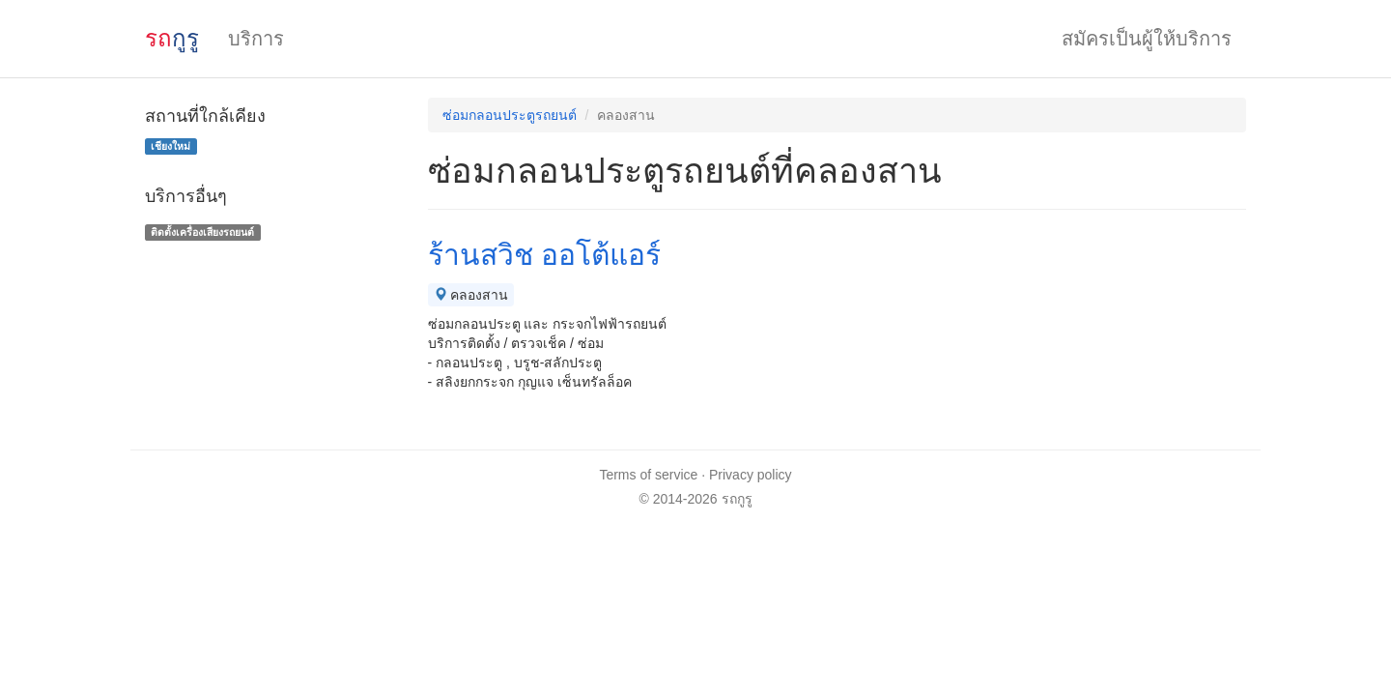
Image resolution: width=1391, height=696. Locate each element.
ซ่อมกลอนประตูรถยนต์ (509, 115)
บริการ (256, 38)
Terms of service (648, 474)
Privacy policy (750, 474)
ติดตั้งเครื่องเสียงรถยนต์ (202, 232)
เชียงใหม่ (170, 146)
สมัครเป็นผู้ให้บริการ (1147, 38)
